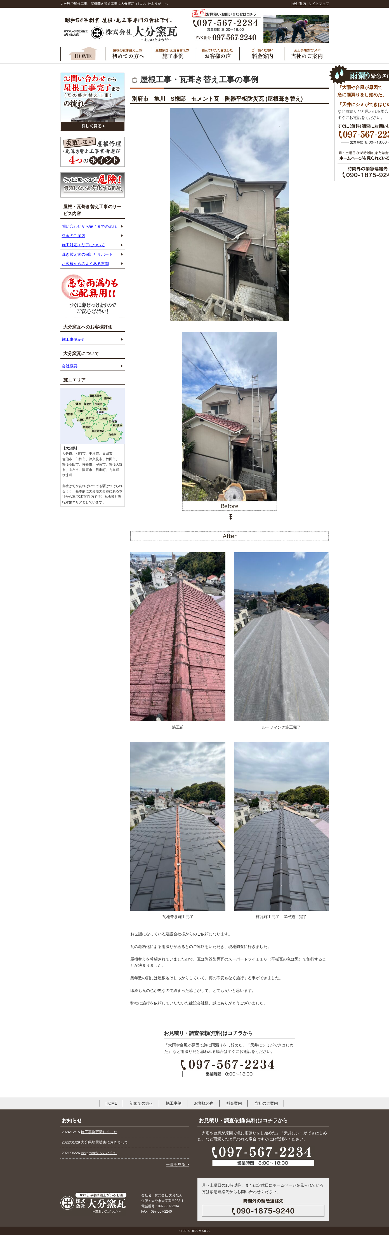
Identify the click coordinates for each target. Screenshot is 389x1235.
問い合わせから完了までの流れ (89, 226)
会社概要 (69, 366)
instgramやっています (99, 1153)
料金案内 (234, 1103)
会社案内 (299, 4)
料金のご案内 (73, 235)
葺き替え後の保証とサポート (87, 254)
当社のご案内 (266, 1103)
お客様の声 (204, 1103)
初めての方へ (141, 1103)
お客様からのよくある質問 (85, 263)
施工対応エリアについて (83, 245)
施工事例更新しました (99, 1132)
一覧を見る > (177, 1164)
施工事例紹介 (73, 339)
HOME (111, 1103)
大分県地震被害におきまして (104, 1142)
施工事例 (173, 1103)
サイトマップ (319, 4)
